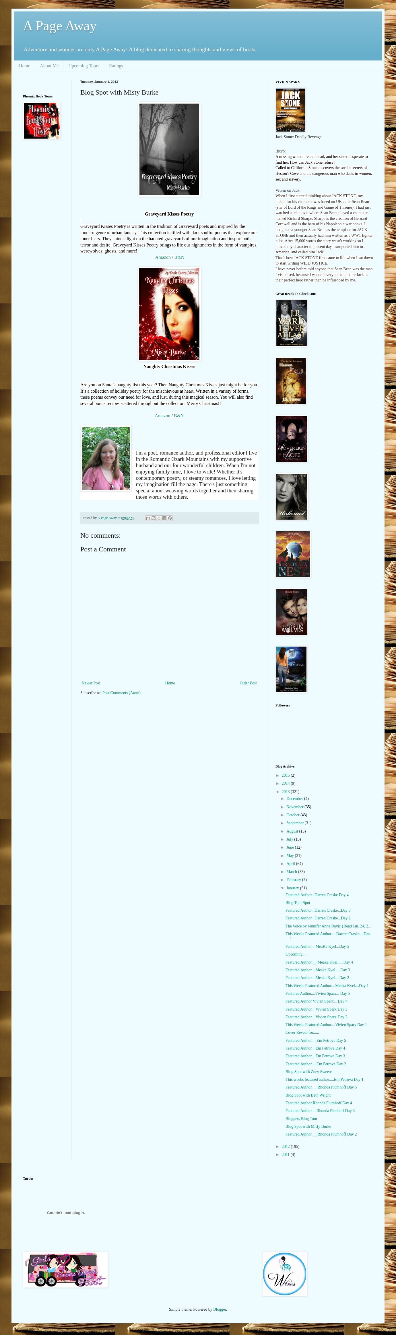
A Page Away (60, 25)
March (292, 872)
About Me (49, 65)
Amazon (163, 257)
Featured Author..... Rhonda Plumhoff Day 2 (321, 1134)
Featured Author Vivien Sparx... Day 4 (317, 1001)
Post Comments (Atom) (121, 693)
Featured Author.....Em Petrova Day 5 (316, 1040)
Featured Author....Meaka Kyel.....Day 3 (318, 970)
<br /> (44, 182)
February (294, 880)
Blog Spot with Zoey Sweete (309, 1072)
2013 (286, 792)
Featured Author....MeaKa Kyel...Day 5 (317, 946)
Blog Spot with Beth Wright (308, 1095)
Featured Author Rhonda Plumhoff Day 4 (319, 1103)
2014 (286, 783)
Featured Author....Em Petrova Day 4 (315, 1048)
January (293, 888)
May (290, 856)
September (295, 823)
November (295, 807)
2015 (286, 775)
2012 (286, 1146)
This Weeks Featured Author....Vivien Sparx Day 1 (326, 1025)
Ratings (116, 65)
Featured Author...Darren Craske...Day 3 (318, 910)
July (290, 839)
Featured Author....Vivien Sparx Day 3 (316, 1009)
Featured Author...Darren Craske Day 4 (317, 895)
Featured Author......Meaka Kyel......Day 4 (319, 962)
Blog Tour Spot (298, 903)
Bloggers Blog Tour (301, 1119)
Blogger (219, 1309)
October (293, 815)
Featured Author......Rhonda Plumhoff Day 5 (321, 1087)
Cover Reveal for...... (302, 1032)
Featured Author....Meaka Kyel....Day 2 (317, 978)
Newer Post (91, 683)
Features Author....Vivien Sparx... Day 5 (318, 993)
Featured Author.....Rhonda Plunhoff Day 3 (320, 1111)
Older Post (248, 683)
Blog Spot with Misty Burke (308, 1126)
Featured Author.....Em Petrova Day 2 (316, 1064)
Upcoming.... (296, 954)
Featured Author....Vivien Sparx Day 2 (316, 1017)
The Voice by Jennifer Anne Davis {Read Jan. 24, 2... (328, 926)
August (292, 831)
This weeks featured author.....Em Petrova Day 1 (325, 1079)
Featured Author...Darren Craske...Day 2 (318, 918)
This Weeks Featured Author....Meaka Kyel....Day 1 (327, 986)
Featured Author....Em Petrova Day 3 (315, 1056)
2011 (286, 1154)
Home (24, 65)
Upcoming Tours (83, 65)
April (291, 864)
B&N (179, 257)
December (295, 798)
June (290, 847)
